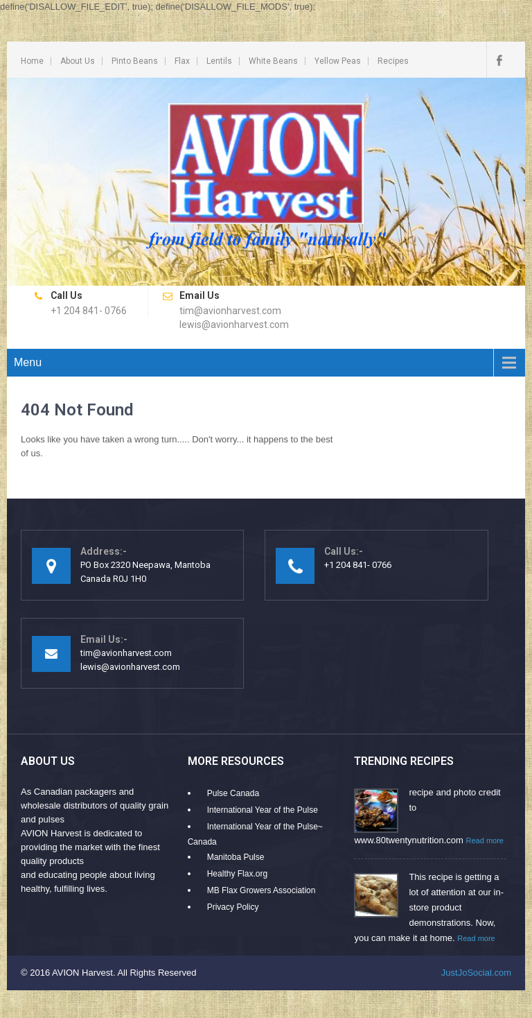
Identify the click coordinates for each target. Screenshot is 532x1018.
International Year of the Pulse (262, 810)
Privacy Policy (233, 907)
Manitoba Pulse (236, 857)
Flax (182, 61)
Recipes (393, 61)
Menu (28, 362)
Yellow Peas (337, 61)
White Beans (273, 61)
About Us (77, 61)
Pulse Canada (233, 793)
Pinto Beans (135, 61)
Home (32, 61)
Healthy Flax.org (237, 874)
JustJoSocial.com (476, 972)
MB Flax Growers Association (261, 890)
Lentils (219, 61)
